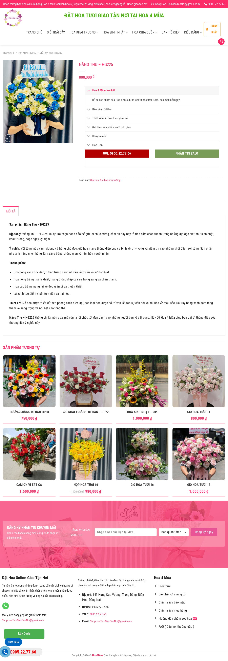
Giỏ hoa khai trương (51, 52)
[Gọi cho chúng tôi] (5, 605)
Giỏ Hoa (94, 180)
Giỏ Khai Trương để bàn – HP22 (86, 412)
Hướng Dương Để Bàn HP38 (29, 412)
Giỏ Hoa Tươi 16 (142, 485)
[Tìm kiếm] (221, 41)
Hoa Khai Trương (83, 32)
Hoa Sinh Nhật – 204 (142, 412)
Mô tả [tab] (10, 211)
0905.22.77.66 (98, 614)
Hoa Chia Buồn (145, 32)
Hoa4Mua (97, 655)
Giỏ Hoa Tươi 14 (198, 485)
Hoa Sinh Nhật (115, 32)
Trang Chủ (34, 32)
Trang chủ (9, 52)
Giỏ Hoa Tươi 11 (198, 412)
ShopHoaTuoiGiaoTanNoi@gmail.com (23, 620)
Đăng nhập (211, 29)
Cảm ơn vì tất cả (29, 485)
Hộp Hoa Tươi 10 (86, 485)
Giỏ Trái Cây (56, 32)
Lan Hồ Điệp (171, 32)
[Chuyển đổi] (88, 90)
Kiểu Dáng (193, 32)
